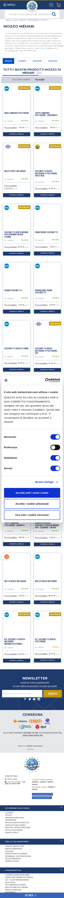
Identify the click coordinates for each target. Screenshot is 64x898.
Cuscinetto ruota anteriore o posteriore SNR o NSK (46, 173)
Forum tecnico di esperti (16, 854)
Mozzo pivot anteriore (15, 171)
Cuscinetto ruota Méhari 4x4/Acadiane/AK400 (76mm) (16, 234)
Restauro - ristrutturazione (17, 827)
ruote (31, 43)
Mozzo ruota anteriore (46, 581)
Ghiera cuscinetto (13, 290)
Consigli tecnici (12, 861)
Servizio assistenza (13, 849)
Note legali (10, 882)
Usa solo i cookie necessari (32, 514)
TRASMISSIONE (33, 20)
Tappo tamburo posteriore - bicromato (46, 114)
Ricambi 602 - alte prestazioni (18, 856)
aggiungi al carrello (16, 134)
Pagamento (10, 892)
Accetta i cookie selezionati (32, 503)
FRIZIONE (52, 61)
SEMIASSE (37, 61)
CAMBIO (22, 61)
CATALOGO (9, 851)
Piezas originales (13, 858)
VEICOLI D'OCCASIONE (14, 830)
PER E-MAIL (12, 779)
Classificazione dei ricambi (17, 875)
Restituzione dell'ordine (16, 887)
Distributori (10, 820)
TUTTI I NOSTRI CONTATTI (42, 794)
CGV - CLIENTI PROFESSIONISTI (17, 880)
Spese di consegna (13, 890)
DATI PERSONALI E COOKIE (15, 885)
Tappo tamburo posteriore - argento (14, 524)
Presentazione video (14, 818)
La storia (9, 813)
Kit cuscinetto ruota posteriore (45, 640)
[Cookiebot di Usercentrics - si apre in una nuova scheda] (45, 380)
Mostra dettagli (44, 481)
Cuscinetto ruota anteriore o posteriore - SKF (46, 351)
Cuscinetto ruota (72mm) (16, 348)
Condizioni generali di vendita (19, 877)
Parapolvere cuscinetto (46, 232)
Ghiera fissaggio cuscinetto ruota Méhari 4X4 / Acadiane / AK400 (47, 525)
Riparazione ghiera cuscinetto (43, 291)
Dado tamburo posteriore (16, 113)
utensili (43, 48)
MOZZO (44, 20)
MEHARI (22, 20)
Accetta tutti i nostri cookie (32, 492)
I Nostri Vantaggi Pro (14, 846)
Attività (8, 815)
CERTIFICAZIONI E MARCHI (15, 825)
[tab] (32, 808)
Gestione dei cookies (42, 798)
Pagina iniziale (12, 20)
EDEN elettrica (11, 832)
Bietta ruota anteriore (15, 581)
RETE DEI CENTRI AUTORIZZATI (17, 823)
